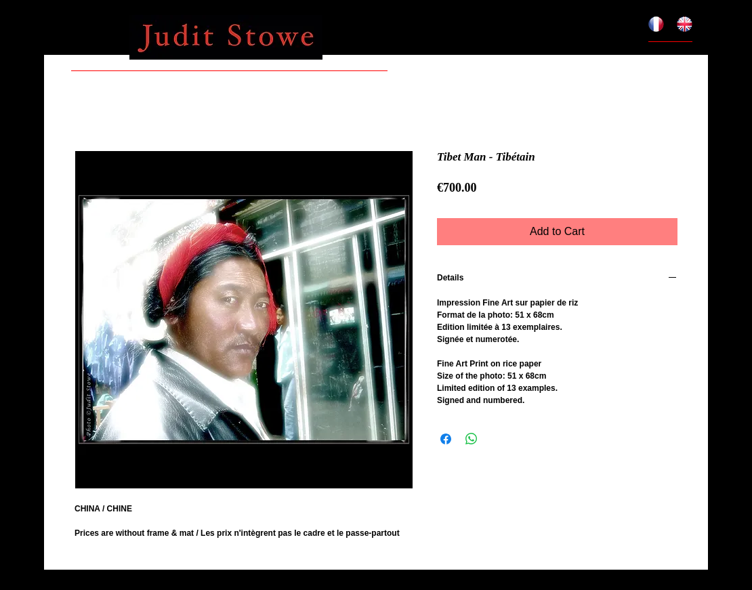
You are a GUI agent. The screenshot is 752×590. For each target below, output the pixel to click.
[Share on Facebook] (446, 439)
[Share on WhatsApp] (471, 439)
